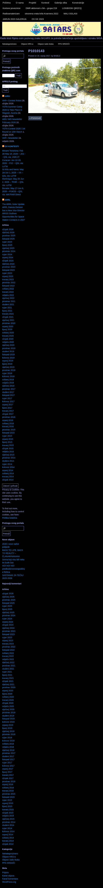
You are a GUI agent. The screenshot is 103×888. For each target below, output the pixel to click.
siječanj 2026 (8, 232)
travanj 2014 (8, 476)
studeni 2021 (8, 304)
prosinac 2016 (8, 417)
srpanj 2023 (7, 276)
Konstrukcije (78, 2)
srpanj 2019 (7, 361)
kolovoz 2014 (8, 467)
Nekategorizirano (9, 44)
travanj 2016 (8, 426)
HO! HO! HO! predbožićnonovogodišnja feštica (13, 569)
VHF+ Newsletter (10, 138)
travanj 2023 (8, 279)
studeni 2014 (8, 461)
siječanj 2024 (8, 264)
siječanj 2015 (8, 455)
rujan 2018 (7, 373)
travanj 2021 (8, 314)
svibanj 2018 (8, 379)
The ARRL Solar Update (13, 204)
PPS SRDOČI (64, 44)
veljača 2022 (8, 295)
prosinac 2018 (8, 370)
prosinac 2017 (8, 389)
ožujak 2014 (7, 480)
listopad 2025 (8, 239)
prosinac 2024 (8, 251)
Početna (7, 2)
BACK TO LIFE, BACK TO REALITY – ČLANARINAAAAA (12, 553)
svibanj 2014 (8, 473)
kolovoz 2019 (8, 358)
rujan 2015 (7, 436)
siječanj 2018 (8, 386)
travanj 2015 (8, 445)
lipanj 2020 (7, 329)
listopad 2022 (8, 286)
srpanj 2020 (7, 326)
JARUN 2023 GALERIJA (14, 19)
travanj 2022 (8, 292)
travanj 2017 (8, 411)
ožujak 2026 (7, 229)
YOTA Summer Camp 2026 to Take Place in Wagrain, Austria (12, 110)
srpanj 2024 (7, 257)
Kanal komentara (10, 879)
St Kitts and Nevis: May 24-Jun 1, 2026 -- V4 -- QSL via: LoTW (13, 172)
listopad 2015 (8, 433)
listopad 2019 (8, 354)
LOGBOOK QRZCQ (71, 8)
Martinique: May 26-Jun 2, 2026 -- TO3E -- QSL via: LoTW (13, 182)
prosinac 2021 (8, 301)
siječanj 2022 (8, 298)
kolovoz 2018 (8, 376)
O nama (20, 2)
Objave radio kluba (45, 44)
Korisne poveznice (11, 8)
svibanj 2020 (8, 332)
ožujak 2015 (7, 448)
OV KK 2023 (38, 19)
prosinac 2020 (8, 323)
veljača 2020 (8, 342)
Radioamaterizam (11, 13)
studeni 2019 (8, 351)
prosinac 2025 (8, 235)
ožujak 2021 (7, 317)
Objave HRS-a (27, 44)
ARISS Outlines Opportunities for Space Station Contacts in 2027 (13, 216)
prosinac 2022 (8, 282)
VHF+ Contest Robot (11, 100)
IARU (7, 96)
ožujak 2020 (7, 339)
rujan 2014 (7, 464)
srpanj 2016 (7, 420)
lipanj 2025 (7, 245)
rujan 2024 (7, 254)
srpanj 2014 (7, 470)
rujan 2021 (7, 307)
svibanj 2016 (8, 423)
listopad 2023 (8, 270)
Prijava (5, 872)
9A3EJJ (57, 56)
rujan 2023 (7, 273)
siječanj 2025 (8, 248)
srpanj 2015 (7, 439)
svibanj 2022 (8, 289)
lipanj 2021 (7, 311)
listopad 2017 (8, 395)
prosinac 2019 (8, 348)
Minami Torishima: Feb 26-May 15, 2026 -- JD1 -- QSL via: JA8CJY (13, 154)
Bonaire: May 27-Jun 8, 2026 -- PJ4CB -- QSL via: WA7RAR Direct (13, 191)
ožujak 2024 (7, 261)
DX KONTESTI (12, 146)
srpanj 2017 (7, 404)
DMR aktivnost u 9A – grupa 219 (41, 8)
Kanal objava (8, 876)
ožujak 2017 (7, 414)
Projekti (32, 2)
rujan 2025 (7, 242)
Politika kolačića (9, 518)
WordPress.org (9, 882)
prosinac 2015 (8, 430)
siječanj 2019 (8, 367)
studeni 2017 (8, 392)
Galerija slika (60, 2)
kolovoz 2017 (8, 401)
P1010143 (36, 51)
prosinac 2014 (8, 458)
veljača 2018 (8, 383)
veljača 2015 (8, 451)
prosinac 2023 (8, 267)
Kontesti (45, 2)
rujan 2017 (7, 398)
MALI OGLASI (70, 13)
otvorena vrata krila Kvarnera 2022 (41, 13)
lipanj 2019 (7, 364)
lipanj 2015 (7, 442)
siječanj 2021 (8, 320)
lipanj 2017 (7, 408)
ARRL (7, 200)
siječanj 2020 (8, 345)
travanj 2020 (8, 336)
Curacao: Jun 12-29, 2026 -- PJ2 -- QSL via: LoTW (12, 163)
